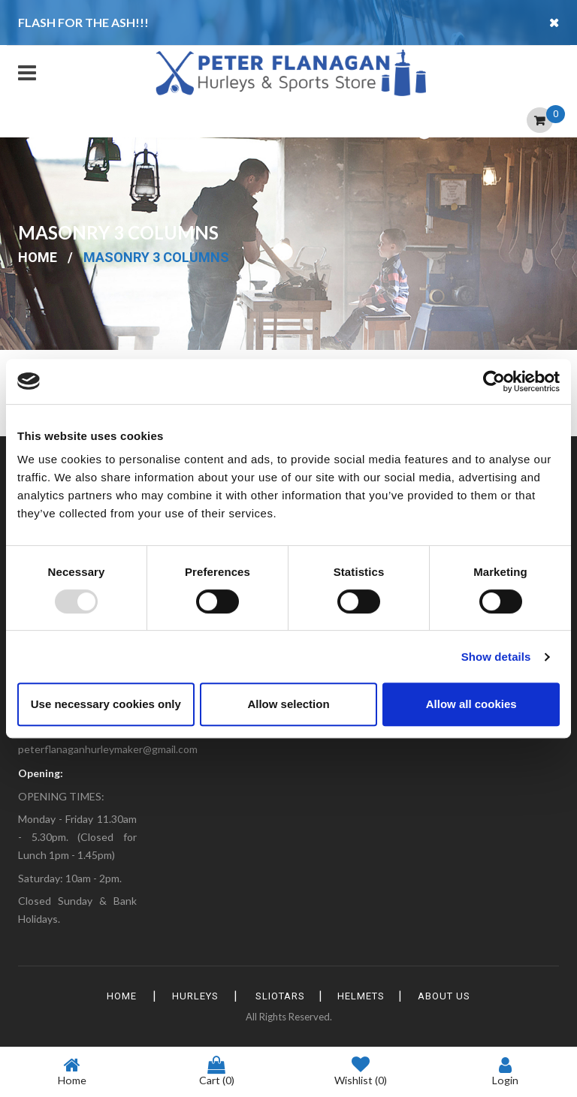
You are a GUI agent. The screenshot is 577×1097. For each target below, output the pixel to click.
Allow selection (288, 704)
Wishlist (360, 1072)
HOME (109, 996)
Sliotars (280, 996)
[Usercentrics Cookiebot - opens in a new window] (494, 381)
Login (505, 1071)
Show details (496, 656)
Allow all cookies (471, 704)
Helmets (367, 996)
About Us (456, 996)
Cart (217, 1071)
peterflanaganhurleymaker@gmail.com (108, 749)
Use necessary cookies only (106, 704)
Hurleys (188, 996)
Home (37, 257)
